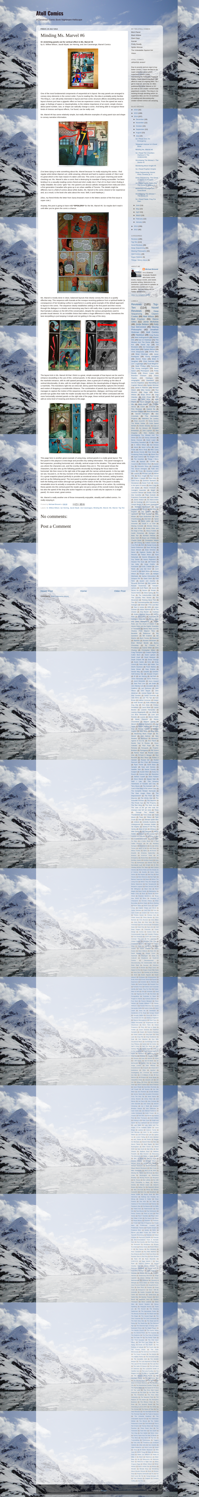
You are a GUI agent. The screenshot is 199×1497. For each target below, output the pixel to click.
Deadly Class (151, 493)
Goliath (133, 1029)
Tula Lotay (137, 1442)
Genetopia (152, 1010)
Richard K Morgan (145, 755)
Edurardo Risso (142, 466)
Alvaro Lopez (148, 373)
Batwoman (146, 633)
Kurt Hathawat (142, 1123)
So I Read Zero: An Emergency (143, 140)
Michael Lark (146, 473)
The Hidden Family (137, 1356)
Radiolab (149, 1235)
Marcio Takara (135, 1144)
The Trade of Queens (152, 1414)
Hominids (142, 1056)
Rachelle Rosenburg (137, 1235)
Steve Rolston (153, 777)
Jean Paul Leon (139, 683)
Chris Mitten (155, 920)
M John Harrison (153, 1137)
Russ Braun (152, 1254)
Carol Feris (147, 910)
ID (134, 676)
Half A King (135, 1046)
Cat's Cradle (135, 913)
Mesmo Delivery (136, 1161)
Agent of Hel (143, 848)
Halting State (146, 1048)
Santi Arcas (135, 481)
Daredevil (150, 380)
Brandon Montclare (149, 640)
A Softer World (145, 841)
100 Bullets (135, 488)
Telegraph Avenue (146, 1306)
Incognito (145, 1068)
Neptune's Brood (153, 1187)
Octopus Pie (135, 578)
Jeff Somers (146, 1089)
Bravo (144, 898)
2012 (136, 229)
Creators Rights (150, 652)
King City (134, 705)
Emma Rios (154, 352)
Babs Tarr (135, 535)
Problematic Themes (137, 1228)
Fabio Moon (143, 664)
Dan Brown (148, 946)
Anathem (155, 612)
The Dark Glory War (137, 1321)
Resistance (147, 1244)
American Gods (146, 855)
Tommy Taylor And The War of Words (144, 1435)
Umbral (136, 822)
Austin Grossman (137, 533)
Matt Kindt (140, 1149)
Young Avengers (152, 356)
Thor (132, 602)
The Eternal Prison (139, 1333)
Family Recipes (142, 984)
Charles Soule (136, 540)
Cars (154, 910)
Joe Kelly (135, 564)
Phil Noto (153, 509)
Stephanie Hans (144, 1299)
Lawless (140, 1130)
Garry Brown (136, 669)
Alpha (145, 850)
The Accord (141, 1309)
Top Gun (153, 1437)
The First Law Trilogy (145, 1342)
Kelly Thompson (142, 1118)
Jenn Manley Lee (137, 686)
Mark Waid (135, 349)
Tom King (134, 1433)
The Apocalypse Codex (148, 1311)
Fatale (156, 442)
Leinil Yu (146, 1132)
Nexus (148, 1189)
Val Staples (135, 827)
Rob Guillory (149, 433)
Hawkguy (149, 378)
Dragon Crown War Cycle (151, 970)
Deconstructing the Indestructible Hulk (143, 963)
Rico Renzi (144, 757)
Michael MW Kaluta (149, 1163)
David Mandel (136, 953)
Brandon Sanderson (144, 896)
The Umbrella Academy (143, 1416)
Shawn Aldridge (145, 1278)
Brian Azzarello (139, 421)
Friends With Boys (146, 1006)
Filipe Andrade (150, 495)
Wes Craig (152, 485)
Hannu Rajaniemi (149, 559)
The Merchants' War (152, 1378)
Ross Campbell (136, 1251)
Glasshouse (134, 1025)
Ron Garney (140, 1249)
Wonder (133, 1469)
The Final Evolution (137, 1340)
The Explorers (135, 1335)
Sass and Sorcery (148, 767)
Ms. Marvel (113, 508)
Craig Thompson (137, 652)
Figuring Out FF (142, 994)
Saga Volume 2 (147, 1261)
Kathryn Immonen (144, 700)
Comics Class (151, 932)
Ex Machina (152, 982)
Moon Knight (142, 476)
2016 (136, 110)
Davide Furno (150, 953)
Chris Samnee (148, 361)
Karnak (149, 1115)
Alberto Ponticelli (149, 488)
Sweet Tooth (146, 483)
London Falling (140, 1137)
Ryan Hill (137, 1259)
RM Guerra (155, 750)
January (139, 222)
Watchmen (149, 1457)
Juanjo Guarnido (150, 695)
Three (156, 810)
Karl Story (142, 1115)
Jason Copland (142, 1084)
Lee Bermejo (135, 1132)
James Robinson (153, 679)
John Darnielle (135, 1103)
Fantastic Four (137, 986)
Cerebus (144, 913)
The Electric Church (137, 1330)
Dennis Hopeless (137, 383)
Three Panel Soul (146, 1428)
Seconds (134, 1273)
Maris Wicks (145, 571)
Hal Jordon (153, 1044)
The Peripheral (139, 1395)
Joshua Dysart (146, 693)
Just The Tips (147, 698)
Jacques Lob (149, 1080)
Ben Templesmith (150, 884)
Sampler (134, 767)
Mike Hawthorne (136, 1170)
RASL (154, 1230)
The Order (143, 1392)
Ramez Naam (139, 753)
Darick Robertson (137, 547)
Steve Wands (138, 779)
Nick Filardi (152, 741)
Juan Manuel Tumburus (149, 1111)
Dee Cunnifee (136, 495)
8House (141, 834)
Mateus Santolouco (145, 724)
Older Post (120, 591)
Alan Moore (138, 528)
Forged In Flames (136, 998)
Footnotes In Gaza (149, 996)
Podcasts (156, 1220)
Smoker (149, 1287)
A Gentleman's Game (140, 838)
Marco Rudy (143, 450)
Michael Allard (151, 1161)
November (140, 123)
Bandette (134, 633)
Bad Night (153, 877)
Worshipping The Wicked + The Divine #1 (146, 195)
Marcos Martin (153, 717)
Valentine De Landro (150, 418)
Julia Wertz (135, 698)
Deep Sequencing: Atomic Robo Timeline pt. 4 (145, 173)
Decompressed (149, 960)
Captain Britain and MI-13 (147, 908)
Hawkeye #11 (151, 1053)
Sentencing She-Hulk (145, 1275)
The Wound (143, 1421)
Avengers (152, 533)
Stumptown (135, 483)
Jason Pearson (154, 1084)
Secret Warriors (145, 1273)
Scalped (134, 772)
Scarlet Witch (144, 772)
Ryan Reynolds (150, 1259)
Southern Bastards (149, 481)
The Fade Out (138, 1337)
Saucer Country (150, 769)
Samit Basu (151, 765)
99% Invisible (151, 834)
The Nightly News (136, 1387)
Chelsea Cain (151, 915)
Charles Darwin (139, 915)
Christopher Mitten (148, 650)
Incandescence (135, 1068)
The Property (151, 803)
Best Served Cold (150, 886)
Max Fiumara (144, 1154)
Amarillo (133, 853)
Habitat (144, 1044)
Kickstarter (134, 566)
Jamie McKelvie (151, 322)
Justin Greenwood (152, 504)
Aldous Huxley (135, 850)
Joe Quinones (146, 688)
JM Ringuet (142, 1077)
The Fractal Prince (138, 1349)
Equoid (154, 979)
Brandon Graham (138, 376)
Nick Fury (143, 1192)
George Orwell (154, 1013)
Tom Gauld (153, 1430)
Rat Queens (146, 512)
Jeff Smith (152, 683)
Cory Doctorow (137, 936)
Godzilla (146, 672)
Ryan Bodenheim (145, 516)
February (139, 219)
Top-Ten (121, 508)
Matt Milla (150, 1149)
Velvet (142, 605)
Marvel (133, 724)
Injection (152, 1070)
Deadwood (144, 958)
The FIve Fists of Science (151, 1335)
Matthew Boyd (144, 1151)
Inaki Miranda (150, 1065)
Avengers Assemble (138, 490)
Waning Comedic (137, 526)
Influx (144, 1070)
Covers (147, 936)
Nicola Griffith (135, 1194)
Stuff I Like (136, 781)
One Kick (142, 1201)
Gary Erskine (150, 669)
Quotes (147, 1230)
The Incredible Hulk (140, 1359)
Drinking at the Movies (151, 972)
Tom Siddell (143, 1433)
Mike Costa (153, 1168)
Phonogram (144, 371)
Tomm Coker (155, 1433)
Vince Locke (148, 1447)
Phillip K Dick (138, 1218)
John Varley (147, 1103)
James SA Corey (142, 1082)
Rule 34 (144, 1254)
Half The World (147, 1046)
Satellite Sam (136, 769)
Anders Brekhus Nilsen (142, 614)
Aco (151, 846)
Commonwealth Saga (138, 934)
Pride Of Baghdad (146, 1223)
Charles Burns (154, 913)
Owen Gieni (148, 578)
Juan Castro (135, 1111)
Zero (140, 438)
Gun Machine (143, 1039)
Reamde (156, 1237)
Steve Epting (148, 593)
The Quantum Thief (147, 1397)
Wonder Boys (144, 1469)
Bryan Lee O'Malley (149, 538)
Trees (141, 817)
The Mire (151, 1380)
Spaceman (142, 1294)
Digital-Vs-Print (135, 970)
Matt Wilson (148, 316)
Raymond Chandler (145, 1237)
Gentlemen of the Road (138, 1013)
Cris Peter (146, 397)
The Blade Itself (151, 1313)
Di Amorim (142, 967)
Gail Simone (154, 445)
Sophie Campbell (145, 1292)
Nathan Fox (141, 1187)
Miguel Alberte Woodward (139, 1168)
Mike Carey (155, 450)
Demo (133, 552)
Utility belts (142, 1445)
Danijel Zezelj (151, 545)
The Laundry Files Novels (141, 598)
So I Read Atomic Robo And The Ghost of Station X (146, 184)
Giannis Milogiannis (149, 557)
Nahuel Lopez (144, 1185)
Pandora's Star (135, 1206)
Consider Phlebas (153, 934)
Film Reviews (136, 409)
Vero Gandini (152, 1445)
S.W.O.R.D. (134, 1261)
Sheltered (145, 1280)
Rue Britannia (135, 1254)
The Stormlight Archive (149, 1411)
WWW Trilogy (141, 1452)
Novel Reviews (137, 245)
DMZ (142, 545)
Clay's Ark (150, 927)
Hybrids (149, 1058)
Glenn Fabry (146, 1025)
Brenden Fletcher (149, 535)
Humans (136, 1058)
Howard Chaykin (153, 674)
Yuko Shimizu (138, 1478)
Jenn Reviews (141, 1091)
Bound (150, 893)
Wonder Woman (153, 526)
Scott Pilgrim (144, 588)
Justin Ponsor (149, 1113)
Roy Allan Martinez (150, 1251)
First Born (153, 994)
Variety (133, 829)
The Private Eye (137, 803)
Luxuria (142, 717)
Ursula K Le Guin (149, 523)
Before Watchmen (136, 884)
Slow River (140, 1287)
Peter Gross (152, 452)
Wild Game (135, 831)
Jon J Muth (145, 1106)
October (139, 126)
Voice (135, 1450)
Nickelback (153, 1192)
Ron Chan (144, 762)
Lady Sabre (137, 1125)
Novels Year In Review (140, 743)
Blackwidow (152, 891)
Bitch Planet (143, 404)
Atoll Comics (49, 13)
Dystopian (142, 977)
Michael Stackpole (137, 1165)
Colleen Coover (150, 543)
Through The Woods (145, 812)
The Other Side (154, 1392)
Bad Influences (143, 877)
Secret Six (135, 590)
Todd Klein (143, 1430)
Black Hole (148, 889)
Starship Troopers (146, 1297)
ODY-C (144, 509)
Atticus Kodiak (151, 531)
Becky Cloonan (136, 440)
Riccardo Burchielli (137, 583)
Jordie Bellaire (142, 324)
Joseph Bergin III (137, 504)
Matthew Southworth (142, 507)
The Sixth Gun (150, 805)
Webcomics (146, 1459)
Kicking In (137, 1120)
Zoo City (140, 1481)
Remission (137, 1244)
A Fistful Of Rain (153, 836)
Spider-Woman (153, 385)
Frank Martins (151, 667)
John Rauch (145, 691)
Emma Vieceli (145, 979)
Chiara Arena (135, 917)
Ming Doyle (155, 731)
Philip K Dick (155, 1216)
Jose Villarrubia (151, 1108)
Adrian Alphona (145, 609)
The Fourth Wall (151, 1347)
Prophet (134, 512)
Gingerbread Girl (151, 1022)
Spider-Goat (152, 1294)
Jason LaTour (146, 447)
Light (149, 1134)
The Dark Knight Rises (141, 793)
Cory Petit (134, 545)
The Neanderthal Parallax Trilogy (146, 1385)
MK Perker (147, 1139)
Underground (135, 824)
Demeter (145, 965)
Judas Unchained (136, 1113)
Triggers (156, 1440)
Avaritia (144, 872)
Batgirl (153, 490)
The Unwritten (139, 459)
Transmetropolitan (143, 602)
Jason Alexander (139, 681)
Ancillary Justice (136, 860)
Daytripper (144, 955)
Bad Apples (141, 874)
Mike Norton (146, 390)
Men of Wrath (138, 1158)
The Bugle (134, 1316)
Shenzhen (155, 774)
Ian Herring (64, 508)
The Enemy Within (153, 1330)
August (139, 133)
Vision (157, 1447)
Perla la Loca (148, 1213)
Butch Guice (147, 905)
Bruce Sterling (154, 903)
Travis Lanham (145, 402)
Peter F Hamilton (143, 1216)
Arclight (148, 865)
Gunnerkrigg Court (150, 1041)
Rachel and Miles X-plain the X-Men (143, 1232)
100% (149, 607)
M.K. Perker (137, 1139)
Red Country (141, 1242)
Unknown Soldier (150, 824)
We (138, 1459)
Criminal (152, 407)
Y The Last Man (153, 605)
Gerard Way (135, 672)
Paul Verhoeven (151, 1211)
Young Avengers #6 (152, 1476)
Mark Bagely (148, 1144)
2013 (136, 226)
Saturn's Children (144, 1263)
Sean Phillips (140, 366)
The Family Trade (150, 1337)
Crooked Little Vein (150, 941)
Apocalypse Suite (136, 865)
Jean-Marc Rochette (150, 1087)
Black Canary (144, 638)
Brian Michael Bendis (139, 643)
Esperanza (134, 982)
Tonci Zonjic (147, 815)
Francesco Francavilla (138, 497)
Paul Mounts (140, 1211)
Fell (143, 991)
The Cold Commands (149, 1318)
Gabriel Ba (150, 409)
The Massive (151, 800)
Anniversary (140, 862)
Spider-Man (134, 1297)
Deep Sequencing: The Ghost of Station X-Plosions (147, 179)
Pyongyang (144, 750)
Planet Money (137, 1220)
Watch (141, 1457)
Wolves (154, 1466)
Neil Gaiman (146, 736)
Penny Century (136, 1213)
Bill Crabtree (147, 636)
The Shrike (153, 1407)
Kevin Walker (154, 1118)
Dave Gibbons (142, 951)
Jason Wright (137, 1087)
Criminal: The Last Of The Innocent (143, 939)
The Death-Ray (142, 1323)
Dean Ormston (150, 550)
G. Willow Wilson (53, 508)
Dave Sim (153, 951)
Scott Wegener (153, 364)
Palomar (153, 1204)
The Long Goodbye (148, 1371)
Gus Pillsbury (135, 1044)
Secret (154, 588)
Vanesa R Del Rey (149, 827)
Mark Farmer (146, 1146)
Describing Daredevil (138, 442)
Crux (142, 943)
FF (150, 442)
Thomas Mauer (146, 1426)
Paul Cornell (154, 476)
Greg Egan (149, 1034)
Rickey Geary (143, 1247)
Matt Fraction (138, 319)
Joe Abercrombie (153, 500)
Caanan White (147, 648)
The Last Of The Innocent (139, 1364)
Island (136, 447)
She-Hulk (147, 519)
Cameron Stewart (137, 493)
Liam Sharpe (142, 1134)
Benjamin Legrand (137, 886)
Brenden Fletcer (147, 901)
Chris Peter (137, 922)
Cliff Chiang (138, 543)
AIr (147, 843)
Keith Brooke (138, 703)
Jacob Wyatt (74, 508)
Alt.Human (153, 850)
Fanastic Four (154, 984)
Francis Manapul (146, 1001)
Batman (142, 461)
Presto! (135, 1223)
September (140, 129)
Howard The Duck (137, 562)
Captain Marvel (149, 349)
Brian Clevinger (142, 354)
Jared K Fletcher (141, 388)
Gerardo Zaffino (138, 1015)
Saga (146, 392)
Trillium (149, 817)
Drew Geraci (137, 972)
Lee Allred (152, 712)
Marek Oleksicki (141, 719)
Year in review (139, 607)
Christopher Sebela (152, 540)
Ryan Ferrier (138, 765)
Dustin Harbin (139, 662)
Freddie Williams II (145, 1003)
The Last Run (154, 1364)
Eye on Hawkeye (144, 340)
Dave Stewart (136, 550)
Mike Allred (143, 731)
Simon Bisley (143, 1282)
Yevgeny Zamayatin (143, 1473)
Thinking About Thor (149, 600)
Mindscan (149, 1173)
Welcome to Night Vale (144, 1461)
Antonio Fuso (152, 862)
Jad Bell (153, 676)
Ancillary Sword (148, 860)
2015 (136, 113)
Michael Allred (135, 1163)
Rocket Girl (145, 760)
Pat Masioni (146, 1206)
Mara (154, 1142)
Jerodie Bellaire (154, 1091)
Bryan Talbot (137, 905)
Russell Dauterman (138, 586)
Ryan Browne (154, 1256)
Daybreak (134, 955)
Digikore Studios (146, 552)
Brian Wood (146, 395)
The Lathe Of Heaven (140, 1366)
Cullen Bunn (135, 655)
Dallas (140, 946)
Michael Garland (144, 729)
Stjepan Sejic (151, 779)
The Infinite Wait (146, 798)
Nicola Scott (148, 1194)
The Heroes (152, 1354)
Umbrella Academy (149, 822)
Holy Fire (134, 1056)
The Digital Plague (150, 1328)
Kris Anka (145, 705)
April (138, 212)
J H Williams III (145, 1075)
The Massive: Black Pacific (143, 1375)
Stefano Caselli (139, 777)
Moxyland (156, 1177)
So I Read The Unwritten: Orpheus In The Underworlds (145, 155)
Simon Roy (155, 454)
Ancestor (153, 858)
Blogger (104, 1491)
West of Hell (143, 829)
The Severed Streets (145, 1404)
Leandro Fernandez (148, 710)
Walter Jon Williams (143, 1454)
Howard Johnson (153, 1056)
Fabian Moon (146, 555)
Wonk (149, 1471)
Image (154, 1063)
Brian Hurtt (135, 538)
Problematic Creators (147, 1225)
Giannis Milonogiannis (140, 1020)
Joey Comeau (152, 1101)
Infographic (135, 380)
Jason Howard (153, 681)
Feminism (150, 991)
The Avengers (148, 786)
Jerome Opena (138, 1094)
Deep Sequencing (138, 248)
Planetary (147, 1220)
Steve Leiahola (146, 1302)
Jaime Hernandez (137, 679)
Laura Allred (146, 707)
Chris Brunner (143, 920)
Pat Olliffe (156, 1206)
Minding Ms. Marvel (100, 508)
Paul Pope (146, 745)
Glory (142, 1027)
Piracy (157, 1218)
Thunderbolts (135, 815)
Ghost (148, 1015)
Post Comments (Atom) (60, 596)
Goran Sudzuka (144, 1029)
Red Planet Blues (153, 1242)
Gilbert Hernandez (137, 1022)
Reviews (134, 239)
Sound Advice (136, 593)
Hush (143, 1058)
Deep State (135, 965)
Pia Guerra (148, 1218)
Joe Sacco (141, 1101)
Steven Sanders (144, 1304)
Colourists (147, 929)
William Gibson (147, 1464)
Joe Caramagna (86, 508)
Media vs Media (148, 1156)
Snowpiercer (142, 1290)
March (138, 215)
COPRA (152, 461)
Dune (135, 975)
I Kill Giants (137, 1060)
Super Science (136, 257)
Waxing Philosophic (138, 251)
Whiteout (153, 829)
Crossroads (134, 943)
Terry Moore (135, 786)
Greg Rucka (154, 335)
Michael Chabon (137, 411)
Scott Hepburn (151, 1270)
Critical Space (135, 941)
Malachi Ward (146, 1142)
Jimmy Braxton (136, 1099)
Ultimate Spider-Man (151, 820)
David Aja (145, 345)
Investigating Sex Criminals (140, 1072)
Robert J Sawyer (139, 478)
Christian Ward (146, 464)
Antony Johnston (150, 438)
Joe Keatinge (138, 502)
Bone (143, 893)
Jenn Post (146, 399)
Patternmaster (148, 1208)
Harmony (141, 1053)
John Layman (147, 430)
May (138, 209)
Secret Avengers (142, 414)
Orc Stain (153, 1201)
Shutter (153, 590)
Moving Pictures (145, 1177)
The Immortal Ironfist (152, 1356)
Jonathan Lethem (152, 471)
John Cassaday (150, 502)
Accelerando (143, 846)
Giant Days (153, 1020)
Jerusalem (149, 686)
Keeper (156, 700)
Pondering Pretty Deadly (139, 454)
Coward (154, 936)
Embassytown (152, 977)
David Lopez (151, 440)
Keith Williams (151, 703)
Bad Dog (150, 874)
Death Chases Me (137, 660)
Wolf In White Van (143, 1466)
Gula (132, 1039)
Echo (149, 662)
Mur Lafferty (147, 1180)
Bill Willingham (136, 889)
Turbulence (146, 1442)
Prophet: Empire (151, 1228)
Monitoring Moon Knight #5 (146, 166)
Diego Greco (152, 967)
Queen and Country (147, 581)
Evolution (143, 982)
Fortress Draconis (150, 998)
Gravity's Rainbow (153, 1032)
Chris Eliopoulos (137, 352)
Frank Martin (154, 497)
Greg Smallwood (151, 1037)
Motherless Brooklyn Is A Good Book (145, 189)
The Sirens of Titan (147, 1409)
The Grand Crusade (140, 1354)
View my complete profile (140, 295)
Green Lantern (138, 1034)
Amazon (133, 855)
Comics (141, 932)
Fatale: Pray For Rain (145, 989)
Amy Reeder (144, 612)
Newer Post (46, 591)
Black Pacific (142, 891)
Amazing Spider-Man (148, 853)
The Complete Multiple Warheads (143, 791)
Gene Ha (142, 1010)
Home (83, 591)
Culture (149, 943)
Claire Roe (141, 927)
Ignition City (145, 1063)
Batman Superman (137, 879)
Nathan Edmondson (149, 576)
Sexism (144, 590)
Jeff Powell (134, 1089)
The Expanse (152, 1333)
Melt (157, 1156)
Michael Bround (151, 269)
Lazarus (136, 473)
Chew (142, 407)
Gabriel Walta (148, 1008)
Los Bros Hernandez (139, 715)
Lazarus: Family (151, 1130)
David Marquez (149, 657)
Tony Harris (144, 1437)
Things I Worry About (139, 260)
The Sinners (135, 1409)
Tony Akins (134, 1437)
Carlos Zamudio (136, 910)
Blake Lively (135, 893)
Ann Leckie (142, 617)
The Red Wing (136, 805)
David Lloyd (135, 657)
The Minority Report (139, 1380)
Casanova (134, 464)
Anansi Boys (144, 858)
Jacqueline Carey (136, 1080)
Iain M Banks (149, 1060)
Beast (147, 879)
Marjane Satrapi (149, 722)
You (152, 1473)
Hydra (157, 1058)
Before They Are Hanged (148, 881)
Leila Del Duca (145, 569)
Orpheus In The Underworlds (140, 1204)
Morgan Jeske (144, 574)
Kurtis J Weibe (147, 566)
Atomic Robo (141, 359)
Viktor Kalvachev (136, 1447)
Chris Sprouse (144, 924)
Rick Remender (153, 411)
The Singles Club (153, 457)
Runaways (155, 762)
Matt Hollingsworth (142, 337)
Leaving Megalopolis (138, 712)
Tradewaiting (135, 1440)
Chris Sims (148, 922)
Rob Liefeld (152, 583)
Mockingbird (143, 1175)
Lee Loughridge (137, 364)
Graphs (142, 1032)
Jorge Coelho (149, 564)
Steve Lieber (145, 521)
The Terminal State (137, 1414)
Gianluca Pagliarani (152, 1018)
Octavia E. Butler (145, 1199)
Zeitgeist (147, 1478)
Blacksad (155, 638)
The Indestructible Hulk (147, 595)
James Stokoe (139, 500)
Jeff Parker (152, 562)
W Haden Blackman (146, 1450)
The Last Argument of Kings (147, 1361)
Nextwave (144, 738)
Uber (140, 820)
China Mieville (147, 917)
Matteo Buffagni (143, 726)
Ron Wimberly (151, 1249)
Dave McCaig (151, 547)
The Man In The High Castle (150, 1373)
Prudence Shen (136, 1230)
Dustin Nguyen (146, 975)
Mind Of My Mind (150, 1170)
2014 (136, 116)
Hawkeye (140, 335)
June (138, 205)
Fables (133, 984)
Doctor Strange (153, 660)
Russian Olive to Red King (139, 1256)
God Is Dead (151, 1027)
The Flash (148, 796)
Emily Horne (135, 979)
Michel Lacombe (151, 1165)
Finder (140, 471)
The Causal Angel (147, 1316)
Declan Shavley (144, 426)
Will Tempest (146, 831)
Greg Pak (140, 1037)
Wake (149, 1452)
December (140, 119)
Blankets (137, 640)
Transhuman (146, 1440)
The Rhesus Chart (146, 1402)
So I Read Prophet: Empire (146, 169)
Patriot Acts (137, 1208)
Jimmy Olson (148, 1099)
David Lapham (150, 655)
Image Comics (136, 1065)
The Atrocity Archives (137, 1313)
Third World (148, 1423)
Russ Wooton (146, 514)
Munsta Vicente (139, 452)
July (137, 136)
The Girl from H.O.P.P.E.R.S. (150, 1352)
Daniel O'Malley (145, 948)
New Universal (138, 1189)
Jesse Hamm (152, 1096)
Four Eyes (134, 1001)
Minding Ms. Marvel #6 (144, 149)
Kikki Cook (145, 1120)
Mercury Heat (151, 1158)
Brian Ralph (143, 903)
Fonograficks (135, 996)
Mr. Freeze (137, 1180)
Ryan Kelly (152, 478)
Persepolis (144, 748)
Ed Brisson (143, 428)
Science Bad (143, 774)
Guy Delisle (135, 559)
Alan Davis (153, 848)
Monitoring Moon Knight (143, 734)
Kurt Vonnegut (154, 1123)
